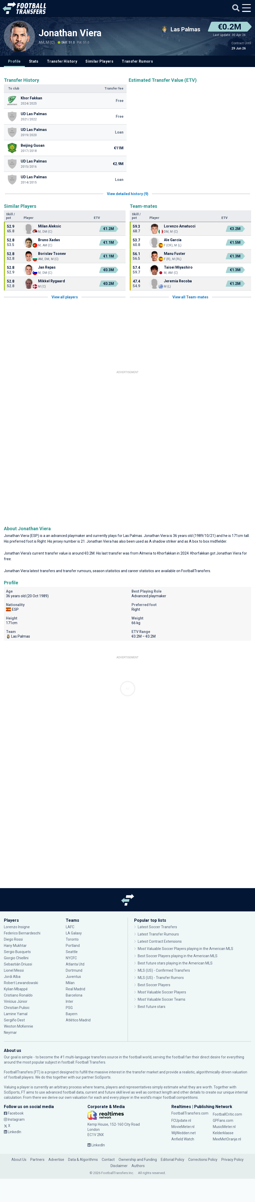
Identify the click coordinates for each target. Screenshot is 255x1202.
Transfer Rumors (137, 61)
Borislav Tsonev (52, 254)
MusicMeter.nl (224, 1127)
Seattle (72, 952)
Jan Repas (47, 267)
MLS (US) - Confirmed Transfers (164, 970)
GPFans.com (223, 1120)
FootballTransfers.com (189, 1113)
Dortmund (74, 970)
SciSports (103, 1077)
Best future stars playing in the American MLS (175, 963)
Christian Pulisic (17, 1008)
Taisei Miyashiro (178, 267)
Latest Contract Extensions (160, 941)
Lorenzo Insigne (17, 927)
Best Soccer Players (154, 985)
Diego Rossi (13, 939)
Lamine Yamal (15, 1014)
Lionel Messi (14, 970)
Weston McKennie (18, 1026)
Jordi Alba (12, 977)
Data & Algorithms (83, 1159)
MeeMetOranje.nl (227, 1139)
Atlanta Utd (75, 964)
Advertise (56, 1159)
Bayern (71, 1014)
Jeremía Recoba (178, 281)
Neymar (10, 1032)
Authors (138, 1166)
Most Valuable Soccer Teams (161, 999)
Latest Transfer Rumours (158, 934)
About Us (18, 1159)
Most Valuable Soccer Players (162, 992)
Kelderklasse (223, 1133)
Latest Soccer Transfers (157, 927)
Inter (69, 1001)
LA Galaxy (74, 933)
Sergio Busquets (17, 952)
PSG (69, 1008)
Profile (14, 61)
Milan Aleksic (49, 226)
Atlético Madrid (78, 1020)
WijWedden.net (183, 1133)
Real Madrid (75, 989)
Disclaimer (119, 1166)
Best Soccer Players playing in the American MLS (177, 956)
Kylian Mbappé (16, 989)
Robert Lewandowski (21, 983)
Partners (37, 1159)
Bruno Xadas (49, 240)
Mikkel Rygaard (51, 281)
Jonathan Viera (70, 33)
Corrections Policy (202, 1159)
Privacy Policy (232, 1159)
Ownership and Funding (138, 1159)
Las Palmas (132, 536)
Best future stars (151, 1007)
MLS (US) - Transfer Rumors (161, 978)
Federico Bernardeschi (22, 933)
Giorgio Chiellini (16, 958)
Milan (70, 983)
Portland (73, 945)
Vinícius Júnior (15, 1001)
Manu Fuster (174, 254)
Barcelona (74, 995)
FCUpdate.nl (181, 1120)
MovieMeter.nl (182, 1127)
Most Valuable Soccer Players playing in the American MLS (185, 949)
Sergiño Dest (14, 1020)
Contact (108, 1159)
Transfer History (62, 61)
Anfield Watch (182, 1139)
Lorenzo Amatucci (179, 226)
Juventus (73, 977)
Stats (34, 61)
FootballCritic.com (227, 1114)
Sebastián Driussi (18, 964)
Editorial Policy (172, 1159)
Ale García (172, 240)
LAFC (70, 927)
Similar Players (99, 61)
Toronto (72, 939)
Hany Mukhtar (15, 945)
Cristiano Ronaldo (18, 995)
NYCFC (71, 958)
